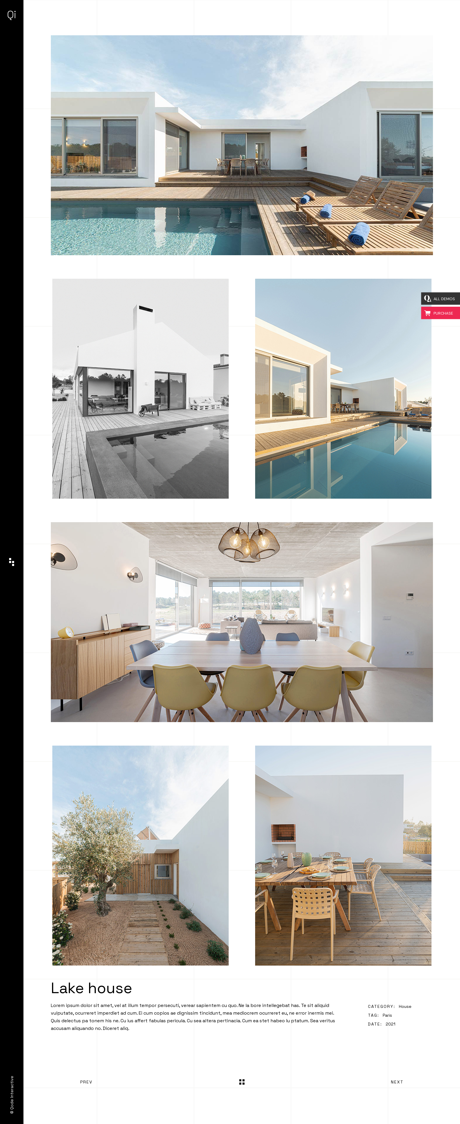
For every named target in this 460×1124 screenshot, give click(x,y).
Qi (11, 15)
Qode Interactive (11, 1093)
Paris (387, 1015)
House (405, 1006)
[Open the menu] (11, 562)
